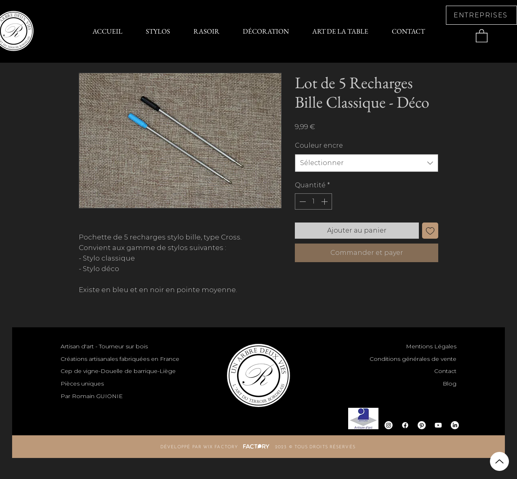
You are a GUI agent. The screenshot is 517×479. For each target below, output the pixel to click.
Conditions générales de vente (413, 358)
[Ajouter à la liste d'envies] (430, 231)
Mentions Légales (431, 346)
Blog (449, 383)
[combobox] (366, 163)
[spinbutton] (313, 201)
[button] (482, 35)
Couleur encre (319, 145)
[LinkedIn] (455, 425)
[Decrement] (301, 201)
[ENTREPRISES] (481, 15)
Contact (445, 371)
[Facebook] (405, 425)
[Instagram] (389, 425)
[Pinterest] (422, 425)
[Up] (499, 461)
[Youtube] (438, 425)
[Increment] (325, 201)
